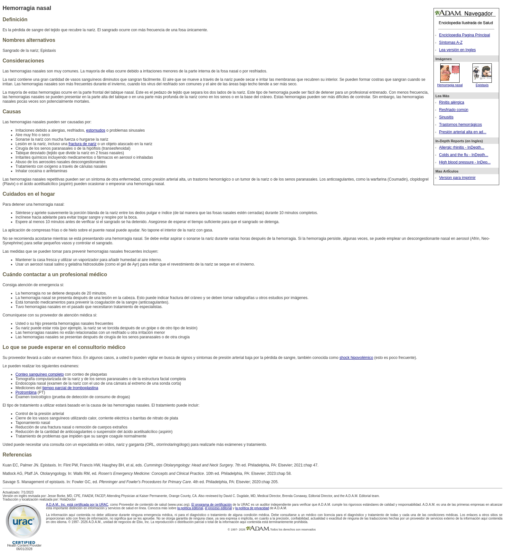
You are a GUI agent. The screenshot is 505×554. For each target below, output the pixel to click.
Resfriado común (453, 110)
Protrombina (25, 392)
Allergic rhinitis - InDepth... (461, 147)
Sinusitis (446, 117)
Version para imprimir (457, 177)
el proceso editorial (218, 508)
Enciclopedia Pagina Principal (464, 35)
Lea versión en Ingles (457, 50)
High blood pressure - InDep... (465, 162)
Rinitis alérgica (451, 102)
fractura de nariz (83, 144)
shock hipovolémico (356, 357)
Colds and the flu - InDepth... (463, 155)
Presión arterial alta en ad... (462, 132)
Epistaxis (482, 83)
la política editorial (190, 508)
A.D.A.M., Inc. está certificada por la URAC (77, 504)
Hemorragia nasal (450, 83)
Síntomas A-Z (450, 42)
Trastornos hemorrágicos (460, 124)
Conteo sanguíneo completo (39, 374)
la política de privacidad (252, 508)
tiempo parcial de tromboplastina (70, 388)
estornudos (95, 130)
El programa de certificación (211, 504)
